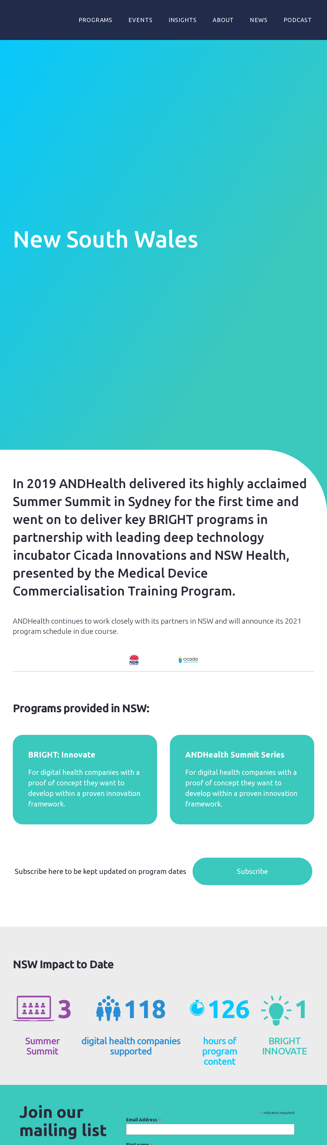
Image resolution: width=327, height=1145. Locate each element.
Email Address (143, 1120)
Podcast (298, 20)
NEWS (259, 20)
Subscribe (252, 871)
